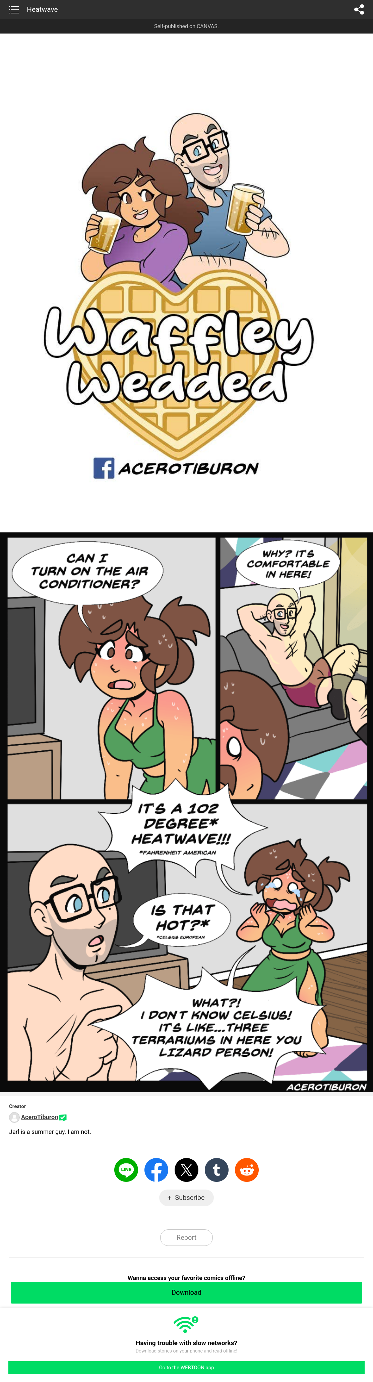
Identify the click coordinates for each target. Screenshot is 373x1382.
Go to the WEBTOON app (186, 1368)
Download (186, 1292)
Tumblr (217, 1170)
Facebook (156, 1170)
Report (186, 1237)
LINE (126, 1170)
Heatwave (42, 9)
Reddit (247, 1170)
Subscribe (189, 1198)
